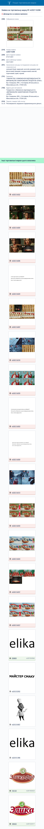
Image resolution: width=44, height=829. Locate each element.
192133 (13, 791)
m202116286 (14, 261)
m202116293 (14, 526)
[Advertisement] (22, 132)
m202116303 (14, 426)
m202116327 (14, 625)
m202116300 (14, 459)
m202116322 (14, 194)
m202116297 (14, 592)
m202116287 (14, 327)
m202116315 (14, 493)
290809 (13, 658)
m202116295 (14, 393)
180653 (13, 824)
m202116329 (14, 294)
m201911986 (14, 758)
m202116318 (14, 360)
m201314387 (14, 724)
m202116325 (14, 559)
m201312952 (14, 691)
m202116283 (14, 228)
